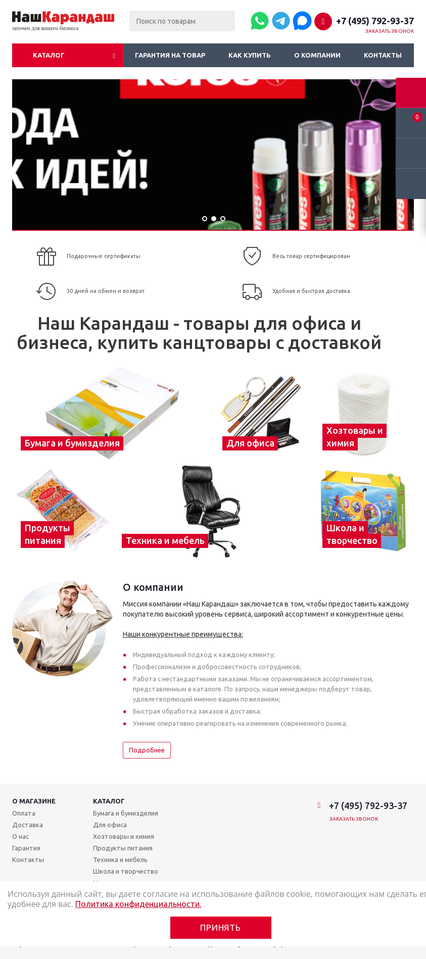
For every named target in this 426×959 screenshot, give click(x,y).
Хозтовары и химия (123, 836)
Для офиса (110, 824)
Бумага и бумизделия (125, 813)
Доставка (27, 824)
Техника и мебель (120, 859)
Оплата (23, 813)
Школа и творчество (125, 871)
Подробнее (147, 749)
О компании (317, 55)
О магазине (34, 800)
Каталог (49, 55)
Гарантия (26, 847)
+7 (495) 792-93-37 (375, 20)
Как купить (249, 55)
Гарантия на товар (170, 55)
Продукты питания (123, 847)
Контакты (383, 55)
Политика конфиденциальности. (138, 903)
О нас (20, 836)
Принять (220, 927)
